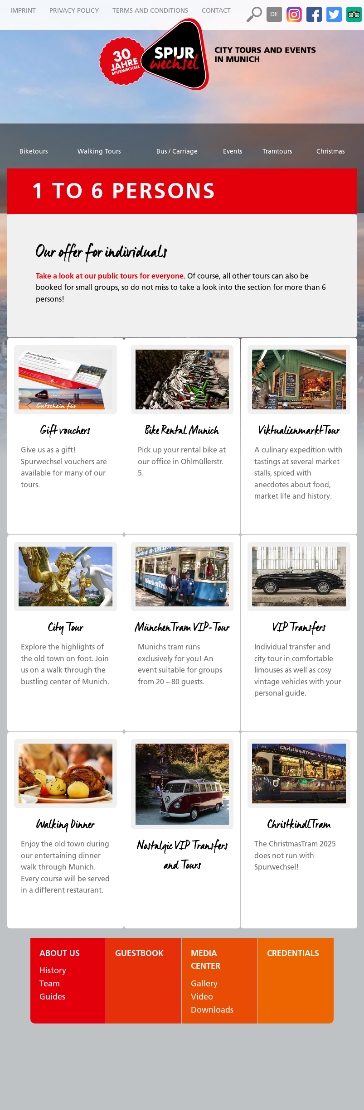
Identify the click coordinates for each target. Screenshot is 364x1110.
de (274, 14)
